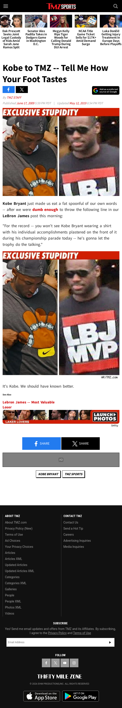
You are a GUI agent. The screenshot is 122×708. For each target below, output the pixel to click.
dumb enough (45, 209)
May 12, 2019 (78, 103)
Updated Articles (16, 565)
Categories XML (15, 583)
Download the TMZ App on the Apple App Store (41, 696)
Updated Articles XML (19, 571)
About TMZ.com (16, 522)
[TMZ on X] (55, 663)
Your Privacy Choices (19, 546)
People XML (13, 601)
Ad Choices (12, 540)
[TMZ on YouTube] (64, 663)
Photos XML (13, 607)
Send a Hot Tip (73, 528)
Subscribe (110, 642)
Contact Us (70, 522)
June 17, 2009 (25, 103)
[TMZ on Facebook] (46, 663)
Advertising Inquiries (77, 540)
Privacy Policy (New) (18, 528)
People (9, 595)
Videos (9, 613)
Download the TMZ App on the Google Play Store (80, 696)
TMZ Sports (73, 474)
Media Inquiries (73, 546)
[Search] (116, 6)
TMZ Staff (14, 97)
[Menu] (6, 6)
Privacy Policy (57, 633)
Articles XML (13, 559)
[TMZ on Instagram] (74, 663)
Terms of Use (14, 534)
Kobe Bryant (48, 474)
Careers (68, 534)
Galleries (11, 589)
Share (41, 443)
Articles (10, 553)
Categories (12, 577)
